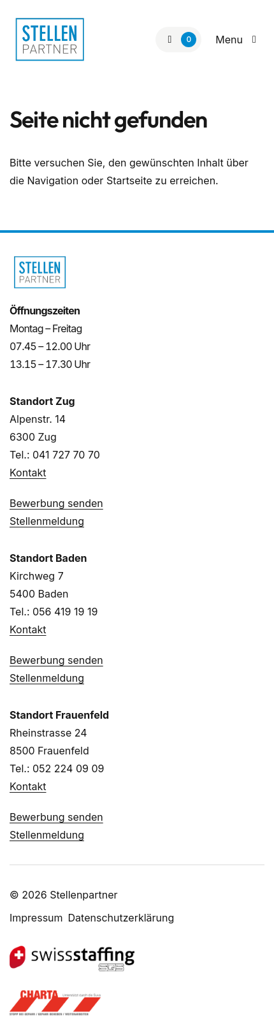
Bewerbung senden (56, 503)
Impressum (36, 917)
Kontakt (28, 472)
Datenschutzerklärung (121, 917)
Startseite (129, 180)
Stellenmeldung (47, 521)
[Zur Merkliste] (178, 39)
